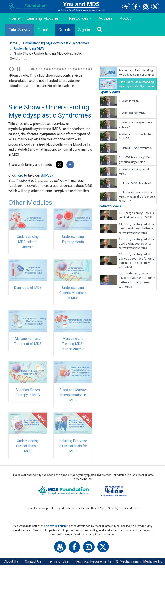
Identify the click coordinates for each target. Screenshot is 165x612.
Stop (19, 116)
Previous (9, 116)
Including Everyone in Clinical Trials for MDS (73, 495)
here (20, 222)
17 (84, 116)
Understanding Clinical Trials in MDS (27, 495)
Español (44, 29)
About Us (11, 608)
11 (64, 116)
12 (68, 116)
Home (14, 18)
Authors (105, 18)
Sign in (84, 29)
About (125, 18)
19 (90, 116)
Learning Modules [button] (42, 18)
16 (80, 116)
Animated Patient (56, 572)
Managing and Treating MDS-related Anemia (73, 393)
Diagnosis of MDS (28, 337)
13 (71, 116)
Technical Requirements (93, 608)
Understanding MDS (29, 48)
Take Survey (19, 29)
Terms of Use (58, 608)
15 (77, 116)
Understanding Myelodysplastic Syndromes (56, 43)
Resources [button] (78, 18)
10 (61, 116)
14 (74, 116)
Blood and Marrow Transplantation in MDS (73, 444)
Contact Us (33, 608)
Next (13, 116)
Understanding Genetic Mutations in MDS (73, 342)
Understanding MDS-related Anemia (28, 291)
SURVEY (47, 222)
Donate (64, 29)
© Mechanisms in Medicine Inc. (139, 608)
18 (87, 116)
